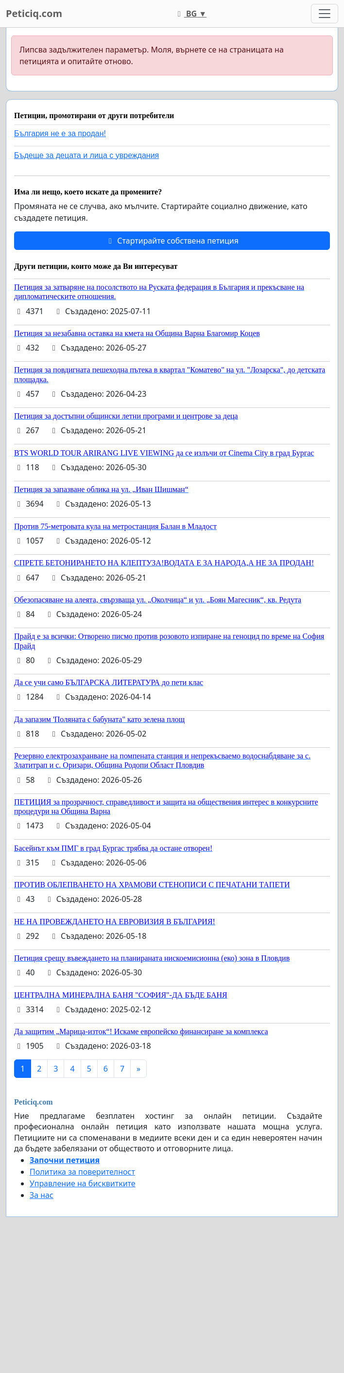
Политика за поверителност (82, 1171)
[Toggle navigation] (324, 13)
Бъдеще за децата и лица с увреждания (86, 155)
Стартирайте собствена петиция (172, 240)
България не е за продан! (60, 133)
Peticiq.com (34, 13)
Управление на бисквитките (83, 1183)
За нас (41, 1195)
